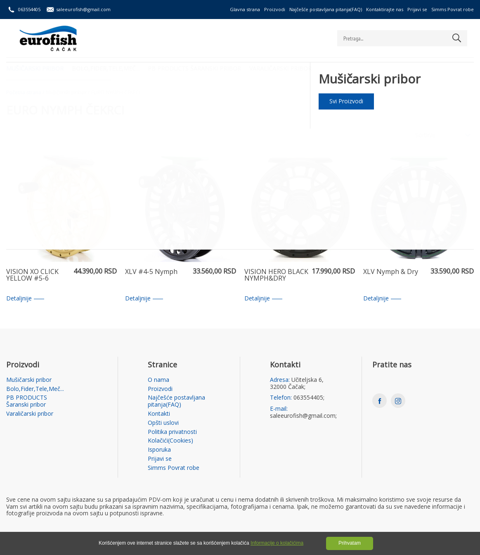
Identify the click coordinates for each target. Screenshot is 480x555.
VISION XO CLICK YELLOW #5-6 (32, 275)
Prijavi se (417, 9)
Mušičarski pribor (35, 68)
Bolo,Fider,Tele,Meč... (106, 68)
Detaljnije (25, 298)
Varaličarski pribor (280, 68)
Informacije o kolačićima (277, 543)
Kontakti (159, 413)
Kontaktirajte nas (384, 9)
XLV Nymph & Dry (390, 272)
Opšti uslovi (163, 422)
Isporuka (159, 449)
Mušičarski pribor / (68, 92)
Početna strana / (25, 92)
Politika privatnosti (172, 432)
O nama (158, 379)
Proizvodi (274, 9)
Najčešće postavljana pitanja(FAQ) (325, 9)
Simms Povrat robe (452, 9)
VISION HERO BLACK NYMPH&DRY (276, 275)
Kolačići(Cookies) (170, 440)
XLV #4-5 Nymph (151, 272)
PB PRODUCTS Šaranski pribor (194, 68)
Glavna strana (245, 9)
